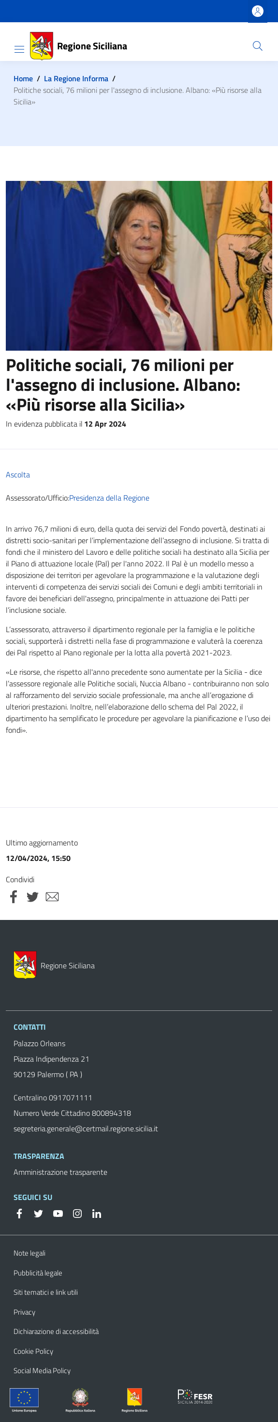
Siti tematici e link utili (46, 1292)
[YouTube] (54, 1212)
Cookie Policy (33, 1351)
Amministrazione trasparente (60, 1172)
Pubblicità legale (38, 1272)
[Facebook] (19, 1212)
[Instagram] (73, 1212)
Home (23, 78)
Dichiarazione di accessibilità (56, 1331)
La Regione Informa (76, 78)
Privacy (24, 1312)
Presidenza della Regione (109, 498)
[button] (257, 46)
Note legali (29, 1253)
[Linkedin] (92, 1212)
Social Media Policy (42, 1370)
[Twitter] (34, 1212)
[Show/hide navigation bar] (19, 49)
